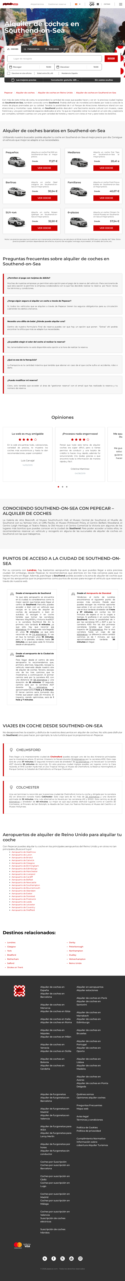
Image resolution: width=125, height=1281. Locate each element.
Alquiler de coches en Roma (56, 1022)
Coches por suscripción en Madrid (55, 1196)
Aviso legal (83, 1116)
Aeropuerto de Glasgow (23, 863)
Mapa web (82, 1108)
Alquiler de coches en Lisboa (89, 1061)
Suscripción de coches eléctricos (52, 1220)
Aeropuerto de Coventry (23, 907)
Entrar (107, 4)
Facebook (53, 1258)
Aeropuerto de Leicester (23, 904)
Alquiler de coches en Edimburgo (89, 1021)
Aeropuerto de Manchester (25, 871)
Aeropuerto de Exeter (22, 893)
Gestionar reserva (57, 4)
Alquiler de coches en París (92, 998)
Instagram (80, 1258)
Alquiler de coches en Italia (55, 1019)
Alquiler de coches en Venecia (52, 1046)
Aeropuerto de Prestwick (24, 899)
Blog (45, 1258)
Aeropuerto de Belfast (22, 879)
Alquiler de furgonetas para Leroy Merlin (55, 1135)
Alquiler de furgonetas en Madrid (54, 1110)
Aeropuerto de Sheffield (23, 910)
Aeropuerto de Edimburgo (24, 868)
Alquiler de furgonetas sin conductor (55, 1152)
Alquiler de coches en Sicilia (55, 1051)
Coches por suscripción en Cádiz (55, 1178)
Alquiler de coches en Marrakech (89, 1014)
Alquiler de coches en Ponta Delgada (92, 1085)
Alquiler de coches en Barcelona (52, 995)
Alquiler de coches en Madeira (89, 1067)
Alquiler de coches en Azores (89, 1078)
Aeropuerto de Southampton (26, 885)
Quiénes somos (85, 1094)
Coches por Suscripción (53, 1162)
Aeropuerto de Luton (22, 855)
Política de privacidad (89, 1131)
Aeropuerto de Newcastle (24, 882)
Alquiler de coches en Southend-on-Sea (96, 92)
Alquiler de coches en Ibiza (55, 1011)
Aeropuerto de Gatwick (23, 860)
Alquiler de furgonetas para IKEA (55, 1128)
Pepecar (8, 92)
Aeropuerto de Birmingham (25, 866)
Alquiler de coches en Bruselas (89, 1032)
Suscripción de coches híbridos (52, 1231)
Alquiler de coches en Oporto (89, 1049)
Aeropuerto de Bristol (22, 857)
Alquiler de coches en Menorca (52, 1006)
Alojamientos (37, 4)
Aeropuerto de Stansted (98, 593)
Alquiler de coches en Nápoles (52, 1032)
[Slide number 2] (62, 486)
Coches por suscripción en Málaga (55, 1202)
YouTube (71, 1258)
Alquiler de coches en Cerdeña (52, 1067)
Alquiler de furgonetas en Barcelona (54, 1099)
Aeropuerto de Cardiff (22, 877)
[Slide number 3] (66, 486)
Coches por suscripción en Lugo (55, 1184)
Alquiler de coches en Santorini (89, 1003)
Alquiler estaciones (87, 990)
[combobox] (13, 58)
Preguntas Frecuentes (89, 1105)
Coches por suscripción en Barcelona (55, 1167)
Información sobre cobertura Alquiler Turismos (92, 1144)
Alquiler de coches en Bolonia (52, 1061)
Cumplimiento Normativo (91, 1138)
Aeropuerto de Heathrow (24, 852)
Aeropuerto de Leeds (22, 902)
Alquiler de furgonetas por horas (55, 1146)
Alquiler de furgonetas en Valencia (54, 1117)
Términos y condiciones (90, 1119)
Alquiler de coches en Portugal (89, 1043)
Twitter (62, 1258)
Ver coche (44, 168)
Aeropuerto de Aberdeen (24, 891)
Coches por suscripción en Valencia (55, 1213)
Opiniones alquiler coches (91, 1097)
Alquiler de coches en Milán (55, 1036)
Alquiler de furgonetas (53, 1094)
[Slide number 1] (58, 486)
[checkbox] (19, 73)
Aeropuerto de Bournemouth (26, 888)
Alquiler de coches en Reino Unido (55, 92)
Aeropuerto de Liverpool (23, 874)
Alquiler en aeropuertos (90, 987)
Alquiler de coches (25, 92)
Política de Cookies (87, 1127)
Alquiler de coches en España (52, 989)
